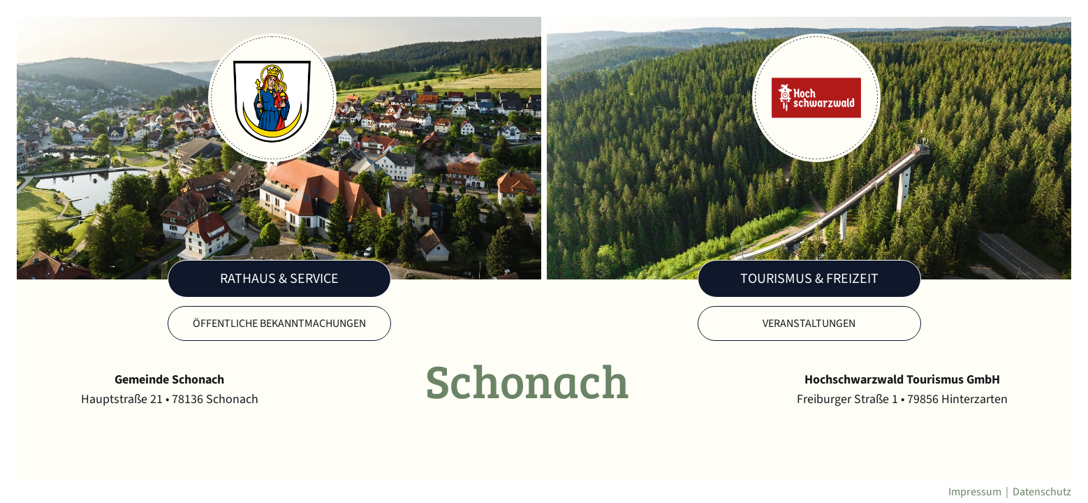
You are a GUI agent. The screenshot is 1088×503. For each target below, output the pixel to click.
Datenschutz (1042, 492)
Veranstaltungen (809, 323)
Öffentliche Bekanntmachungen (279, 323)
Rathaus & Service (279, 279)
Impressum (974, 492)
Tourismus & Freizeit (809, 279)
